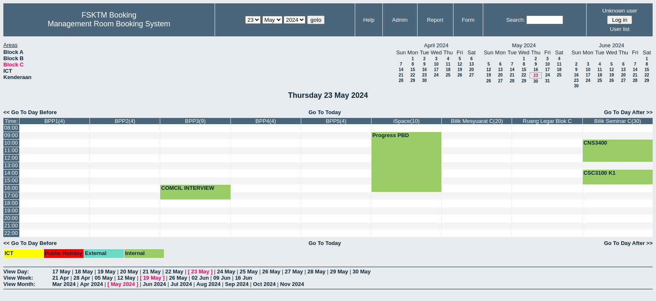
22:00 (11, 233)
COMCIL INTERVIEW (187, 188)
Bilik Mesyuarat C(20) (477, 121)
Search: (515, 20)
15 (412, 69)
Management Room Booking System (109, 24)
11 (448, 64)
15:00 (11, 180)
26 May (271, 271)
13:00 (11, 165)
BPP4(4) (266, 121)
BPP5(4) (336, 121)
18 (448, 69)
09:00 (11, 135)
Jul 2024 (181, 284)
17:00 (11, 195)
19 (459, 69)
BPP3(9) (195, 121)
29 (412, 80)
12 (459, 64)
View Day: (16, 271)
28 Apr (82, 278)
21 (401, 75)
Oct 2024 (264, 284)
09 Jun (222, 278)
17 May (61, 271)
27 (471, 75)
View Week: (18, 278)
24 (436, 75)
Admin (399, 20)
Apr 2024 (91, 284)
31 (547, 81)
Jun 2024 (154, 284)
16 (424, 69)
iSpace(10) (406, 121)
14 (401, 69)
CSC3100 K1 (600, 173)
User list (620, 29)
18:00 (11, 203)
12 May (126, 278)
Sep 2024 (237, 284)
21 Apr (60, 278)
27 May (294, 271)
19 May (106, 271)
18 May (84, 271)
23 (424, 75)
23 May (200, 271)
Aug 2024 (208, 284)
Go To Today (324, 112)
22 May (174, 271)
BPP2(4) (125, 121)
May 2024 (123, 284)
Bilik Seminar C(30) (617, 121)
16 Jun (243, 278)
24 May (226, 271)
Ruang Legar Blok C (547, 121)
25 (448, 75)
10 (436, 64)
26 (459, 75)
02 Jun (200, 278)
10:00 (11, 143)
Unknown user (619, 11)
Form (468, 20)
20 (471, 69)
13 (471, 64)
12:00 (11, 158)
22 (412, 75)
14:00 (11, 173)
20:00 (11, 218)
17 (436, 69)
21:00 (11, 225)
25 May (249, 271)
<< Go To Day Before (30, 112)
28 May (316, 271)
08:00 (11, 128)
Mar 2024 (64, 284)
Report (435, 20)
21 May (152, 271)
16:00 (11, 188)
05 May (104, 278)
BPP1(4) (54, 121)
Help (368, 20)
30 (424, 80)
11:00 (11, 150)
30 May (362, 271)
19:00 (11, 210)
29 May (339, 271)
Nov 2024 (292, 284)
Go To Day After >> (628, 112)
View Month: (19, 284)
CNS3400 (595, 143)
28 (401, 80)
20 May (129, 271)
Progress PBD (390, 135)
